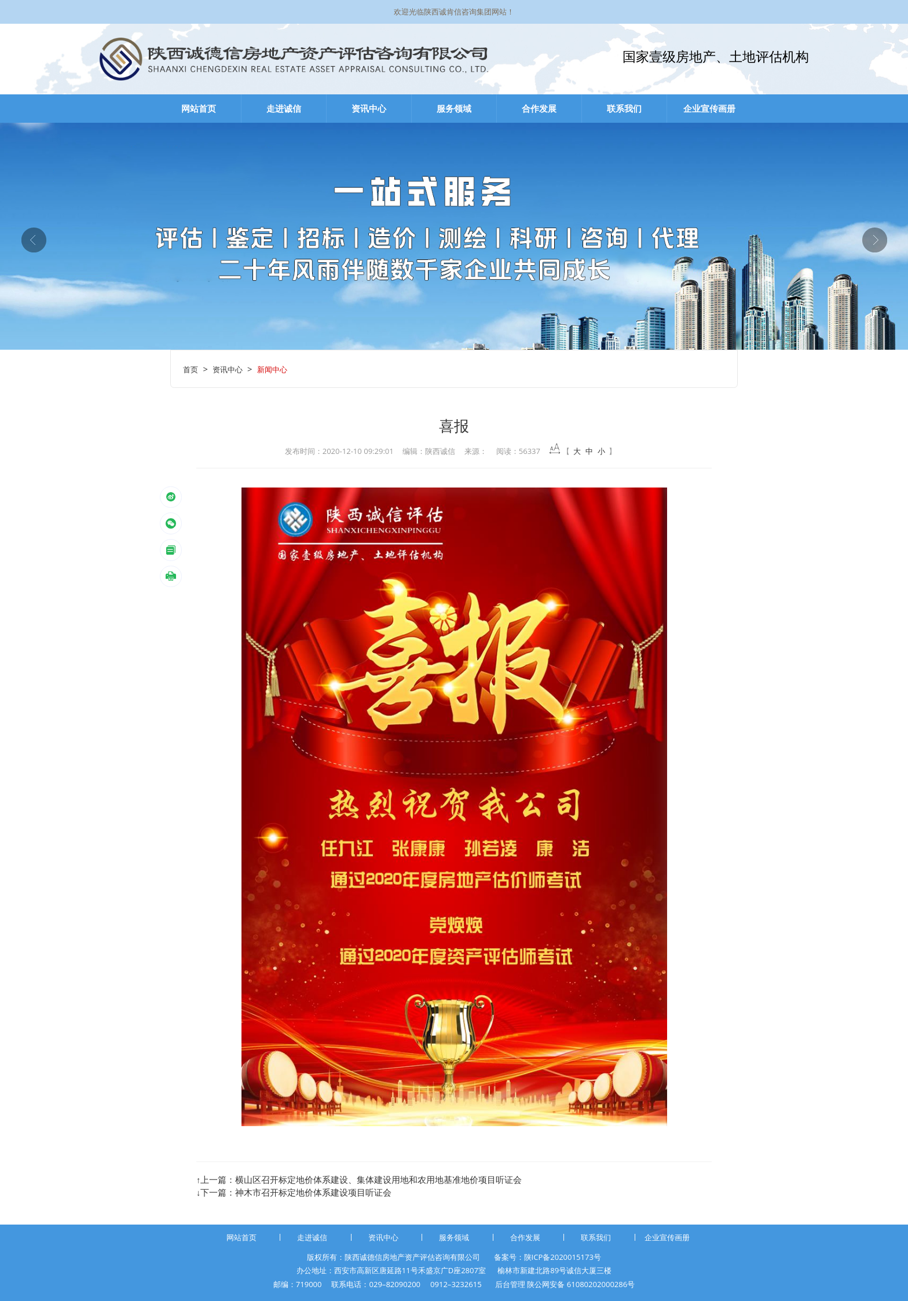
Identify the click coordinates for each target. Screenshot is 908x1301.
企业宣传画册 (709, 108)
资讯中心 (369, 108)
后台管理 (510, 1284)
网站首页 (198, 108)
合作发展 (539, 108)
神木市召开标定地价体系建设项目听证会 (313, 1192)
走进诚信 (283, 108)
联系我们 (624, 108)
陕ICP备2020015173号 (562, 1257)
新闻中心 (272, 369)
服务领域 (454, 108)
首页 (190, 369)
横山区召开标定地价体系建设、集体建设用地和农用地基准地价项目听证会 (378, 1179)
